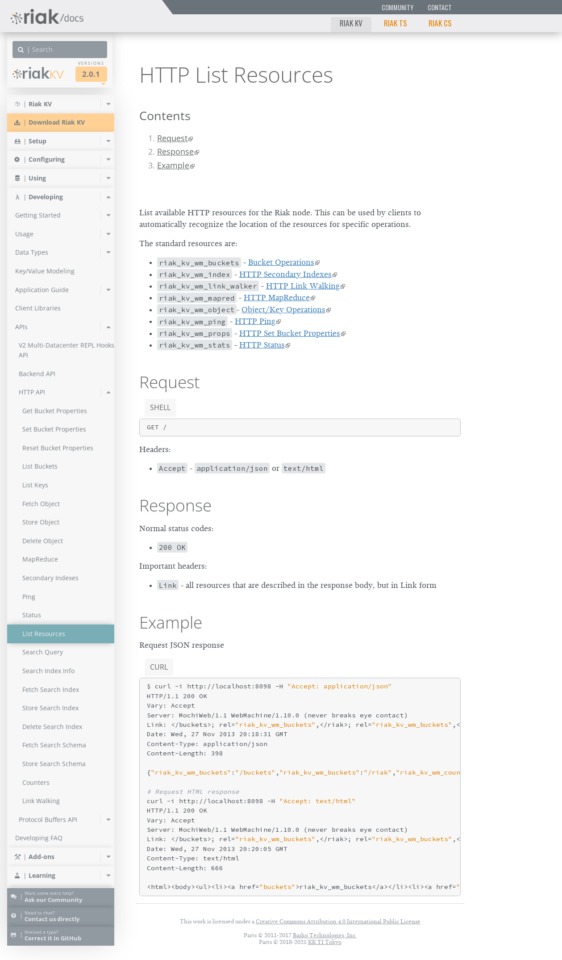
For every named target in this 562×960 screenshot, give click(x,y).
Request (172, 138)
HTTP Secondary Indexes (285, 274)
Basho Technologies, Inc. (325, 935)
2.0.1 (91, 74)
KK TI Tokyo (324, 942)
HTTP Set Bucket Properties (289, 333)
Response (175, 151)
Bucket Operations (281, 262)
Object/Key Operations (283, 309)
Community (397, 7)
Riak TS (395, 23)
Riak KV (351, 23)
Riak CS (440, 23)
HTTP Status (262, 344)
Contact (440, 7)
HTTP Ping (255, 321)
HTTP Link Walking (303, 285)
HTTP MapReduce (277, 297)
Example (173, 165)
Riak (38, 73)
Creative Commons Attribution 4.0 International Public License (338, 921)
